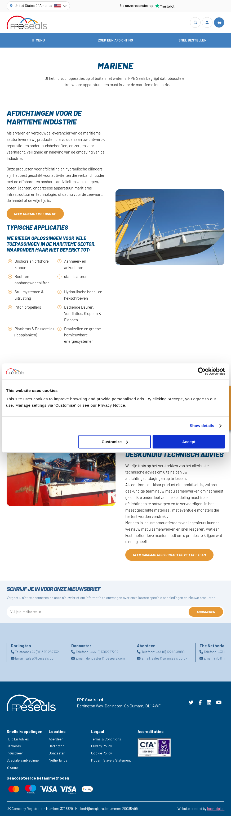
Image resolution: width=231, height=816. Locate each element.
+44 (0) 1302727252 (104, 652)
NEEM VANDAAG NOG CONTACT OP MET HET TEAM (169, 555)
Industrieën (15, 753)
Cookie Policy (101, 753)
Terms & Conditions (106, 739)
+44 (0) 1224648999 (170, 652)
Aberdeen (56, 739)
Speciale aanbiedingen (24, 760)
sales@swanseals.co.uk (169, 658)
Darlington (56, 746)
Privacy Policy (101, 746)
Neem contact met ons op (35, 214)
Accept (189, 441)
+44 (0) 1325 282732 (44, 652)
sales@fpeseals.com (40, 658)
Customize (114, 441)
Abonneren (206, 612)
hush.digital (215, 809)
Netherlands (58, 760)
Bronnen (13, 768)
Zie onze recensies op (147, 5)
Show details (202, 425)
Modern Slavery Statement (111, 760)
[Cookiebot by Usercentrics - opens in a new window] (202, 371)
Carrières (14, 746)
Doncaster (57, 753)
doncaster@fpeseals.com (105, 658)
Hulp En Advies (18, 739)
